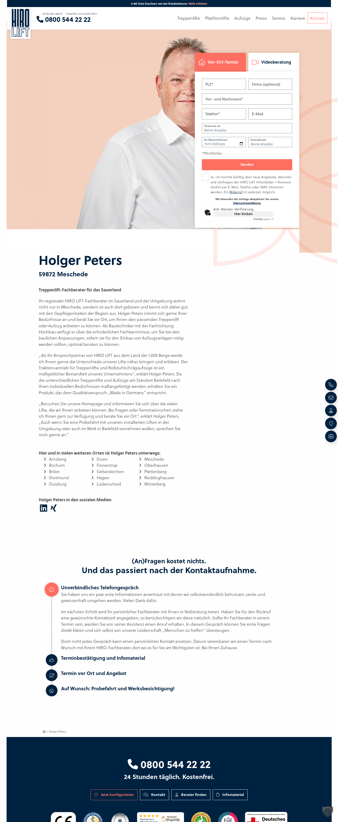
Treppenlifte (188, 18)
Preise (261, 18)
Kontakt (154, 794)
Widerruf (235, 191)
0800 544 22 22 (169, 763)
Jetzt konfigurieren (114, 794)
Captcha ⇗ (263, 219)
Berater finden (191, 794)
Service (278, 18)
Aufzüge (242, 18)
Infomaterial (230, 794)
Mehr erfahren (197, 3)
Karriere (298, 18)
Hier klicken (243, 214)
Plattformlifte (217, 18)
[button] (327, 811)
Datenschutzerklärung (247, 203)
